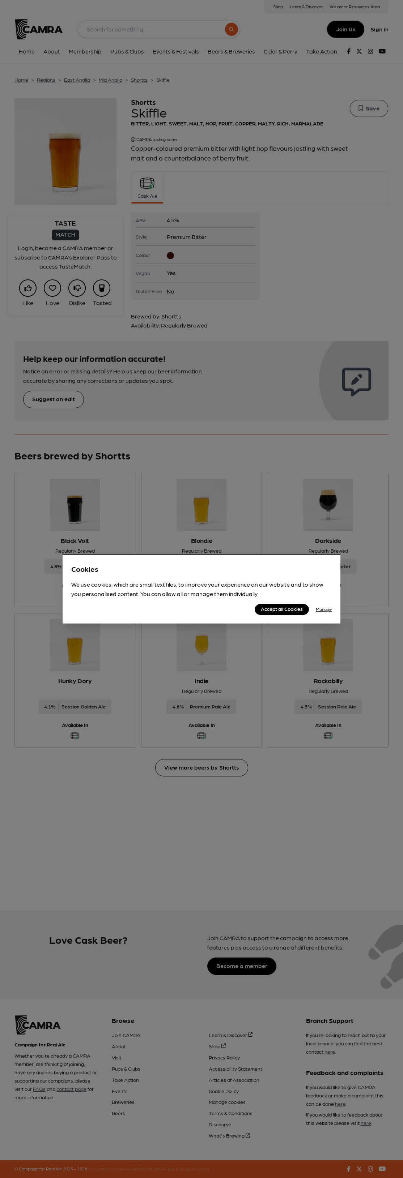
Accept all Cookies (282, 609)
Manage (324, 609)
